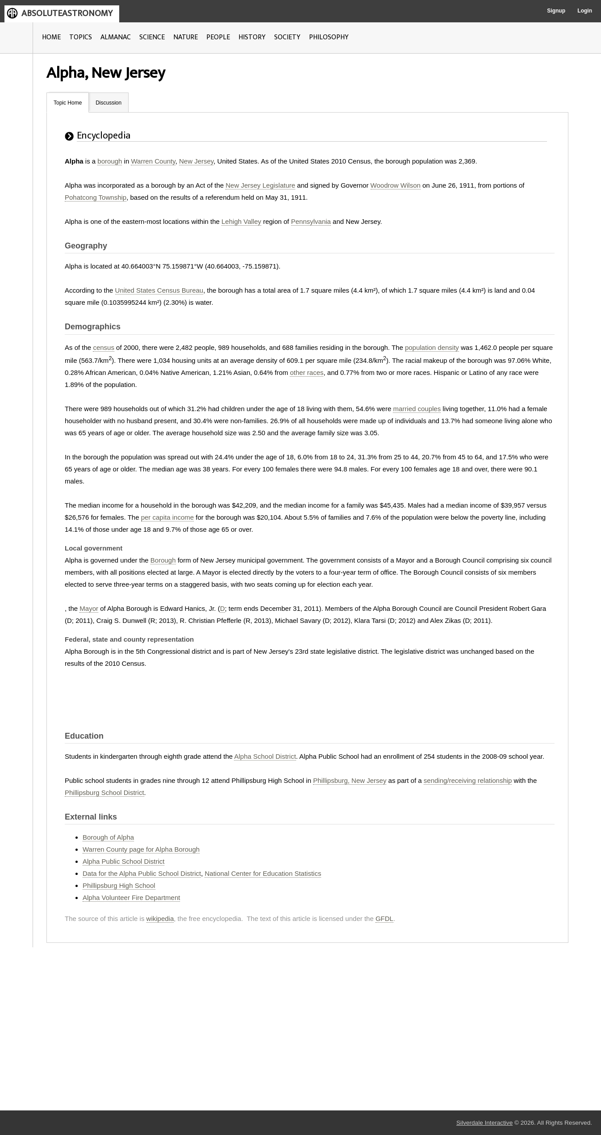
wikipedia (160, 918)
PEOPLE (218, 37)
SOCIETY (287, 37)
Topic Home (68, 103)
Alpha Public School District (123, 861)
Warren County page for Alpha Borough (141, 849)
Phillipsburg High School (119, 885)
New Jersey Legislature (260, 185)
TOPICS (80, 37)
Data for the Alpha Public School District (142, 873)
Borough (163, 560)
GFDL (384, 918)
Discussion (108, 103)
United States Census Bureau (159, 290)
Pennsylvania (311, 221)
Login (584, 11)
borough (109, 161)
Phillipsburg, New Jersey (349, 780)
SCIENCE (152, 37)
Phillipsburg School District (104, 792)
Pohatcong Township (95, 197)
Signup (556, 11)
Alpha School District (265, 756)
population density (432, 347)
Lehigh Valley (241, 221)
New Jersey (196, 161)
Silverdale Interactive (484, 1122)
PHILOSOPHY (329, 37)
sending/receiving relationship (468, 780)
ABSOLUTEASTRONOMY (67, 13)
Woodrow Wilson (396, 185)
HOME (51, 37)
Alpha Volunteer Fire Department (131, 897)
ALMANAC (115, 37)
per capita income (167, 517)
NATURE (185, 37)
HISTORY (252, 37)
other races (306, 372)
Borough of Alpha (108, 837)
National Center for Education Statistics (263, 873)
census (103, 347)
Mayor (88, 608)
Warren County (153, 161)
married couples (417, 408)
